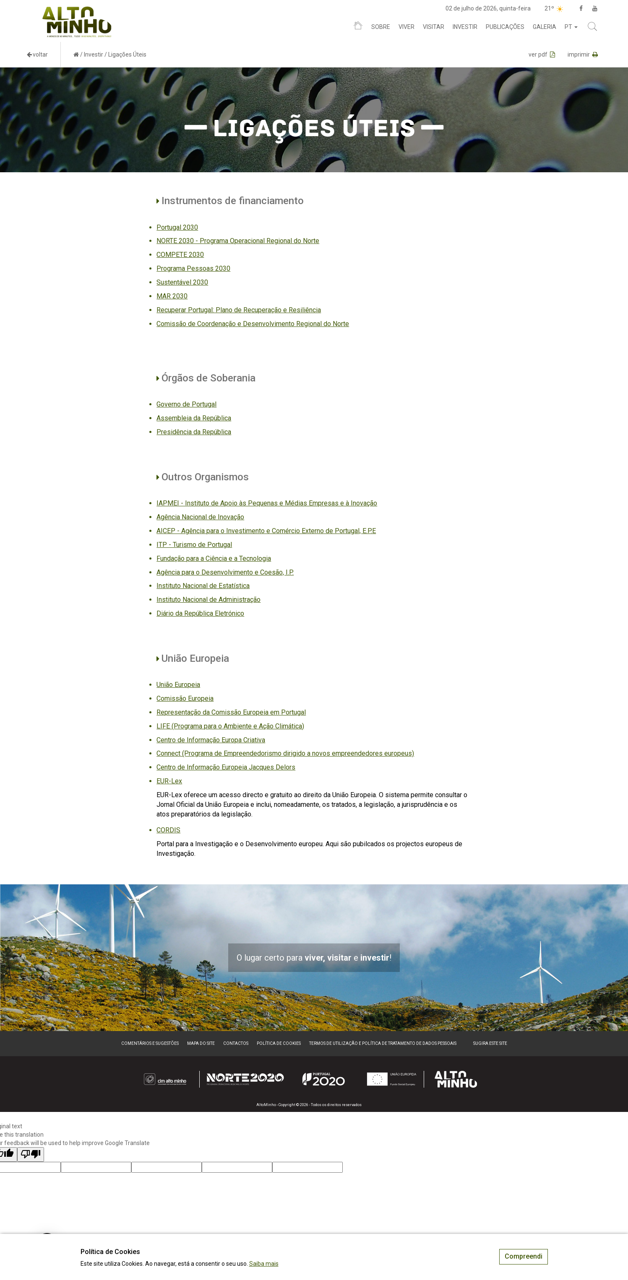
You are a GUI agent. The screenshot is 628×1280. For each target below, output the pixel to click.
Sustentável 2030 (182, 282)
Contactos (235, 1043)
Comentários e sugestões (150, 1043)
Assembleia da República (193, 418)
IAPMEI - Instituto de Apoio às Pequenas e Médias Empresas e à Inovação (266, 503)
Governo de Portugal (186, 404)
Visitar (433, 26)
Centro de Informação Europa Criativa (210, 740)
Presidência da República (193, 432)
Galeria (544, 26)
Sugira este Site (490, 1043)
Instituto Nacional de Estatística (203, 586)
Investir (465, 26)
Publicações (505, 26)
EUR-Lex (169, 781)
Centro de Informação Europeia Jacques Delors (225, 767)
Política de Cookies (279, 1043)
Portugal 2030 (177, 227)
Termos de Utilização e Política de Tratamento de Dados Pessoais (382, 1043)
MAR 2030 (172, 296)
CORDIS (168, 830)
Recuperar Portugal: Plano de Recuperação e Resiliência (238, 310)
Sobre (380, 26)
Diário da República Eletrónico (200, 613)
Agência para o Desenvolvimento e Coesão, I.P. (225, 572)
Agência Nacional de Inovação (200, 517)
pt (571, 26)
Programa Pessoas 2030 (193, 268)
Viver (406, 26)
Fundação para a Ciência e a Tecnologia (213, 558)
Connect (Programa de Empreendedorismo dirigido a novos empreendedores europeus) (285, 753)
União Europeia (178, 685)
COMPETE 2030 (180, 255)
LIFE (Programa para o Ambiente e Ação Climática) (230, 726)
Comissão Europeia (185, 698)
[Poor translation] (30, 1154)
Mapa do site (201, 1043)
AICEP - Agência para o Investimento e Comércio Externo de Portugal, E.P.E (266, 531)
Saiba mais (264, 1263)
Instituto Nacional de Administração (208, 600)
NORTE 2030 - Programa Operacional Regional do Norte (237, 241)
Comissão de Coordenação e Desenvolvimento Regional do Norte (252, 324)
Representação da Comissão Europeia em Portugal (231, 712)
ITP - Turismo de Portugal (194, 545)
